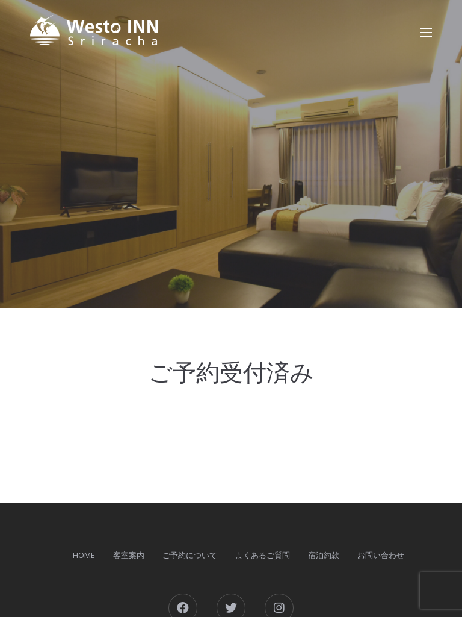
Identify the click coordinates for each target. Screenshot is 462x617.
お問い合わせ (380, 555)
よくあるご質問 (262, 555)
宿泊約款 (323, 555)
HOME (84, 555)
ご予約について (189, 555)
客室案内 (128, 555)
